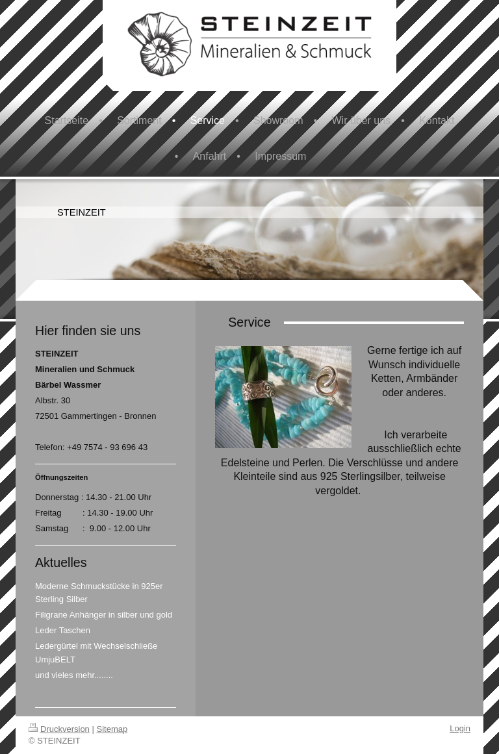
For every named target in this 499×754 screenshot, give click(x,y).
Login (460, 728)
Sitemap (112, 729)
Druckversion (59, 729)
